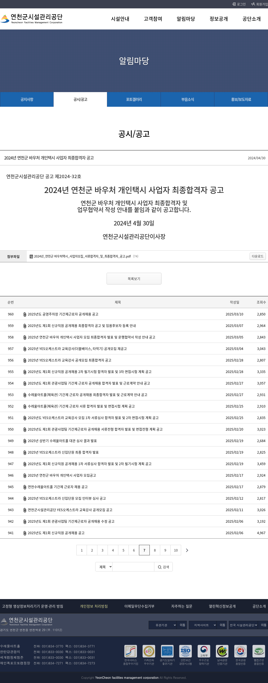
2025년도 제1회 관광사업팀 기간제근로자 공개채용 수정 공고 (71, 521)
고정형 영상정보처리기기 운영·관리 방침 (32, 606)
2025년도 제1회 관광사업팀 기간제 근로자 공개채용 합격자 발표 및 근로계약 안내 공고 (89, 383)
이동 (182, 625)
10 (176, 550)
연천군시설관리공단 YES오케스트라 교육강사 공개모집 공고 (70, 509)
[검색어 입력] (133, 566)
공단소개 (259, 606)
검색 (163, 566)
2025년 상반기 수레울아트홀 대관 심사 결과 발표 (62, 440)
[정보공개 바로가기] (218, 18)
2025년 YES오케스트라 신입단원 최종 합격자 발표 (63, 452)
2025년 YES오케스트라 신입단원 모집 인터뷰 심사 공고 (67, 498)
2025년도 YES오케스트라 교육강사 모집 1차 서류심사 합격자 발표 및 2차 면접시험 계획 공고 (93, 417)
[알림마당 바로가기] (186, 18)
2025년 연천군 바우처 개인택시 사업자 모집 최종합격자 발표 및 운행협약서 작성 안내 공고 (91, 337)
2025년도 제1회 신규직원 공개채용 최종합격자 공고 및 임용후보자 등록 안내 (82, 325)
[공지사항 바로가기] (27, 99)
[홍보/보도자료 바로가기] (241, 99)
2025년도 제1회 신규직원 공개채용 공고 (56, 532)
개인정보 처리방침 (94, 606)
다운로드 (258, 256)
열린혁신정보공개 (222, 606)
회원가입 (259, 4)
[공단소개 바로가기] (251, 18)
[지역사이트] (203, 625)
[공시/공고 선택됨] (80, 99)
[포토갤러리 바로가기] (134, 99)
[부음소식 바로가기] (187, 99)
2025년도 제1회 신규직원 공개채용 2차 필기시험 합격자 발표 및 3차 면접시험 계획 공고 (90, 371)
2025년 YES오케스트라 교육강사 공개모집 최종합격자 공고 (69, 360)
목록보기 (134, 278)
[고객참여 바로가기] (153, 18)
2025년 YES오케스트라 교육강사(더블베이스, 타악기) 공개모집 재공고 (77, 348)
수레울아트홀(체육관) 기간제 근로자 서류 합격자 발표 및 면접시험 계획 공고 (81, 406)
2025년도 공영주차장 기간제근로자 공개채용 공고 (63, 313)
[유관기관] (163, 625)
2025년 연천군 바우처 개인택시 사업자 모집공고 (62, 475)
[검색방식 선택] (103, 566)
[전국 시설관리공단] (243, 625)
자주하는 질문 (181, 606)
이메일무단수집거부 (139, 606)
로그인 (239, 4)
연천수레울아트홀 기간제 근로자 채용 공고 (58, 486)
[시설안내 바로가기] (120, 18)
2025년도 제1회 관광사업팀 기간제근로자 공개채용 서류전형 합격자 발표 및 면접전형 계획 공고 (95, 429)
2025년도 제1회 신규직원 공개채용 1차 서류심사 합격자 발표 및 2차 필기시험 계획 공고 (90, 463)
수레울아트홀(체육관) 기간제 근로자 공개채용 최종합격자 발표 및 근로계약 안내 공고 (87, 394)
